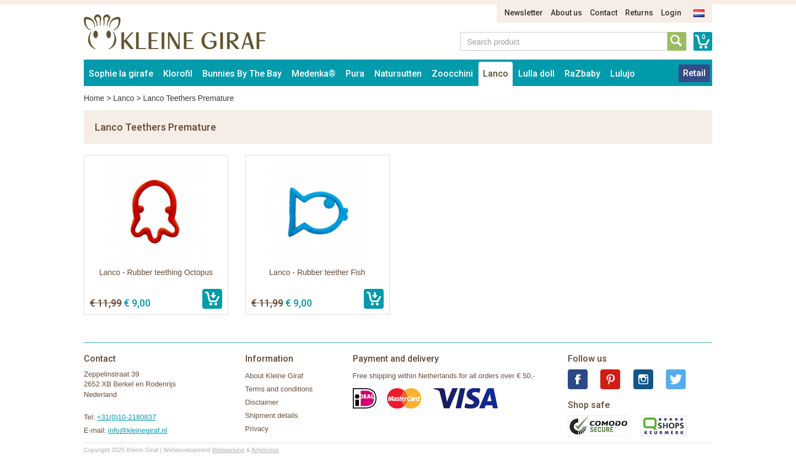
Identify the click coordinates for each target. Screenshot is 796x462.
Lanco (495, 73)
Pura (355, 73)
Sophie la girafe (121, 73)
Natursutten (398, 73)
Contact (603, 12)
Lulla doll (536, 73)
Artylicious (265, 450)
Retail (694, 73)
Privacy (257, 429)
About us (566, 12)
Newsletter (523, 12)
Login (671, 12)
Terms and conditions (279, 389)
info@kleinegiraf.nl (137, 430)
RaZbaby (582, 73)
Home (94, 98)
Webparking (228, 450)
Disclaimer (262, 402)
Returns (639, 12)
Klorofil (177, 73)
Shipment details (271, 415)
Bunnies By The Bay (242, 73)
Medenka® (314, 73)
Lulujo (622, 73)
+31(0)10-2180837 (126, 417)
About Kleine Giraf (274, 376)
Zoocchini (452, 73)
